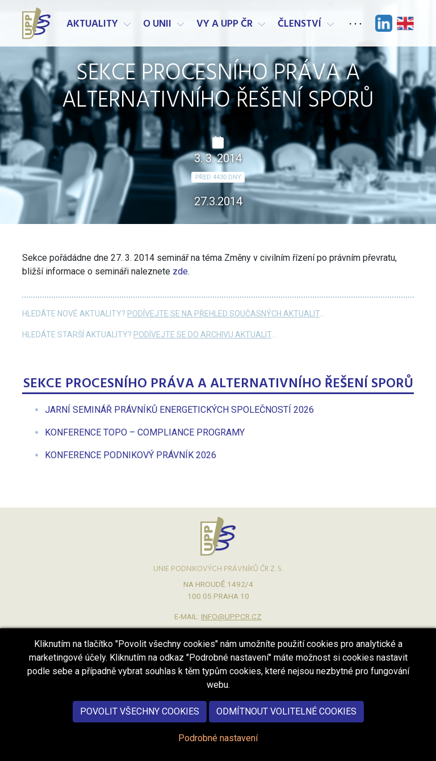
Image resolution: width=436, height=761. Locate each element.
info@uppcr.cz (231, 616)
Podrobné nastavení (218, 750)
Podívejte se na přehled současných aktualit (223, 313)
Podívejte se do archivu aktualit (202, 334)
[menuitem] (179, 409)
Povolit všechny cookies (139, 723)
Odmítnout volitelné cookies (286, 723)
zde (180, 271)
